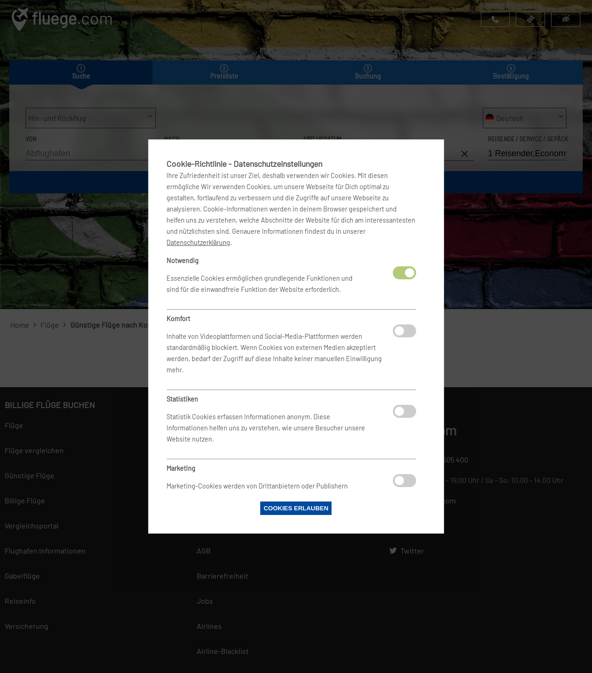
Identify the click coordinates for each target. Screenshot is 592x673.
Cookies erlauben (296, 508)
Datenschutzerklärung (198, 242)
